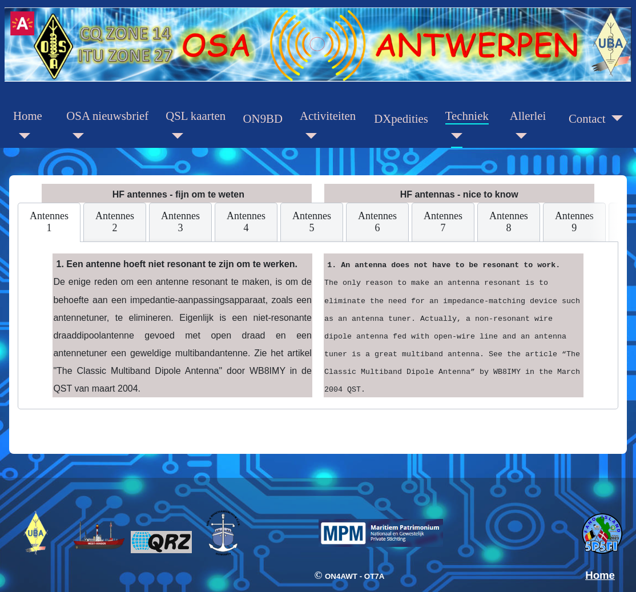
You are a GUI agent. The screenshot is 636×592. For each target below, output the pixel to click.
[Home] (21, 136)
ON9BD (263, 118)
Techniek (467, 115)
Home (27, 115)
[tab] (49, 222)
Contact (587, 118)
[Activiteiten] (308, 136)
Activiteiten (328, 115)
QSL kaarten (196, 115)
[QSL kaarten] (174, 136)
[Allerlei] (518, 136)
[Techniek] (453, 136)
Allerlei (528, 115)
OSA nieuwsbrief (107, 115)
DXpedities (401, 118)
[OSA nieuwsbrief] (74, 136)
